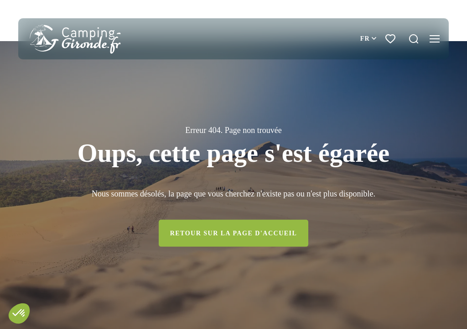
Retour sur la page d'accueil (233, 233)
